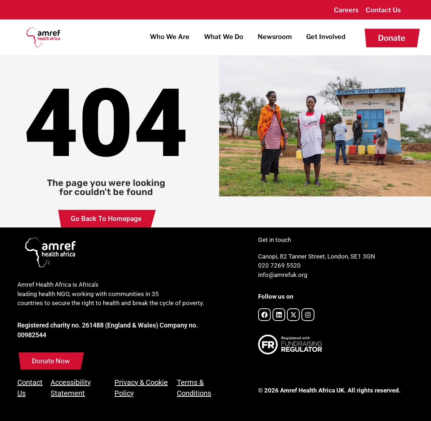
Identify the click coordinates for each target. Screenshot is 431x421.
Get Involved (325, 36)
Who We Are (170, 36)
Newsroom (275, 36)
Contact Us (383, 10)
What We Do (223, 36)
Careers (346, 10)
